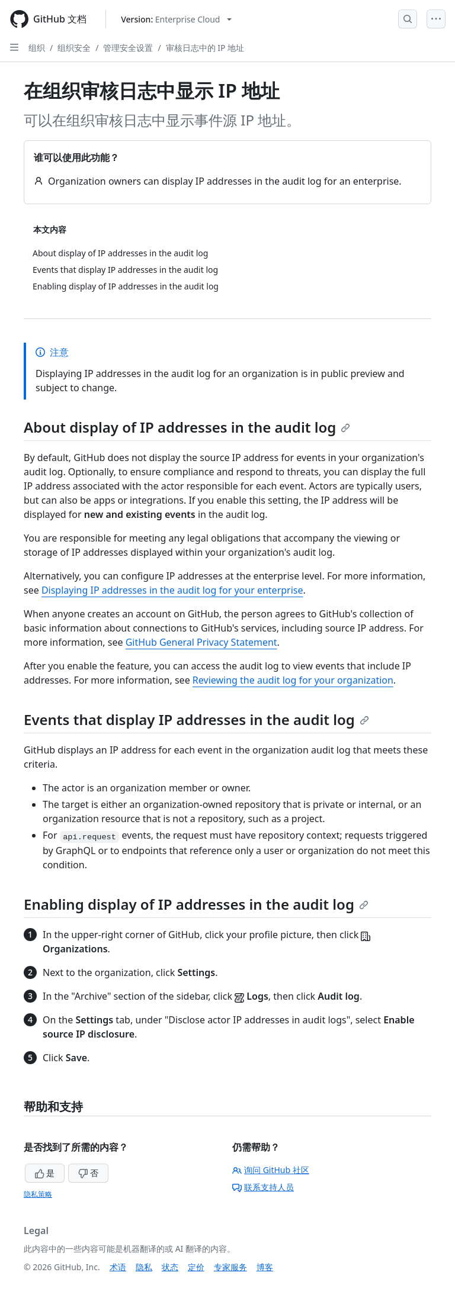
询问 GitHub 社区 (270, 1169)
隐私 (144, 1267)
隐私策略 (38, 1194)
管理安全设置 (128, 47)
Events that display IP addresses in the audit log (196, 719)
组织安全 (74, 47)
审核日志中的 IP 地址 (205, 47)
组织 (36, 47)
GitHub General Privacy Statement (201, 642)
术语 (118, 1267)
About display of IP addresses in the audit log (187, 427)
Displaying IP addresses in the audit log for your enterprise (172, 590)
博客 (265, 1267)
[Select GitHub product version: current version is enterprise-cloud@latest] (176, 19)
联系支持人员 (263, 1187)
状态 (170, 1267)
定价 (196, 1267)
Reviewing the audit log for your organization (293, 680)
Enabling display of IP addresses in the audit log (196, 904)
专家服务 (230, 1267)
